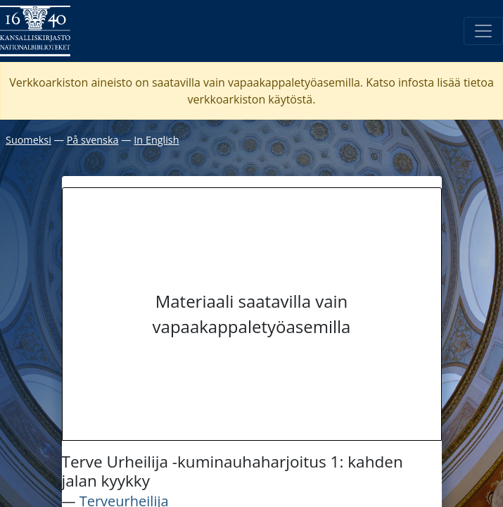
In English (156, 139)
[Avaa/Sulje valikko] (483, 31)
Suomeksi (28, 139)
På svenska (93, 139)
